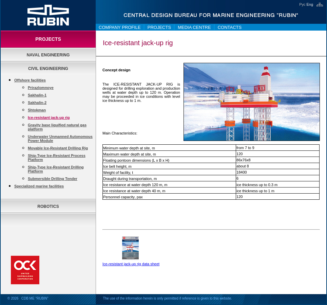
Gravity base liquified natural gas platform (57, 127)
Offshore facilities (30, 80)
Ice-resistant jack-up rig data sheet (130, 264)
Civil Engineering (48, 68)
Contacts (230, 27)
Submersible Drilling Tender (52, 179)
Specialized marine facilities (39, 186)
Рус (302, 4)
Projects (159, 27)
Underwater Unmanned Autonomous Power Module (60, 138)
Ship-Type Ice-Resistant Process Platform (56, 158)
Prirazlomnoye (41, 88)
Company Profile (120, 27)
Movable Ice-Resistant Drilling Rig (58, 148)
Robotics (48, 206)
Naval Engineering (48, 55)
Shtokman (37, 110)
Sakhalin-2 (37, 103)
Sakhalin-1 (37, 95)
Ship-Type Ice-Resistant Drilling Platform (56, 169)
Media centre (194, 27)
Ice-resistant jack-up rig (49, 117)
